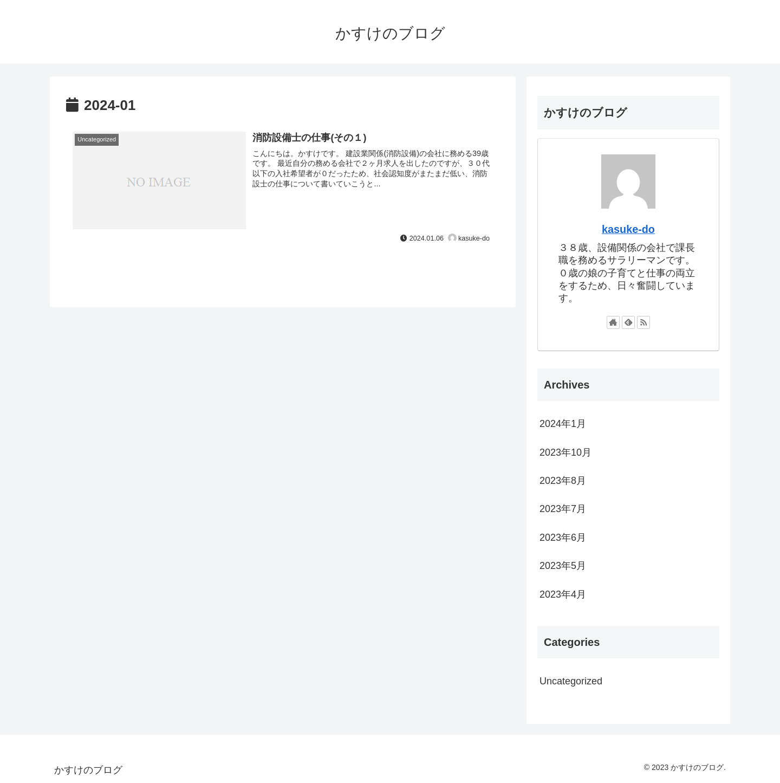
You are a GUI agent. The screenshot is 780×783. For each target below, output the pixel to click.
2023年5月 (563, 565)
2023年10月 (566, 452)
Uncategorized (571, 681)
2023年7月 (563, 508)
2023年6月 (563, 537)
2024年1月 (563, 423)
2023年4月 (563, 594)
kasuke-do (628, 229)
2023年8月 (563, 480)
